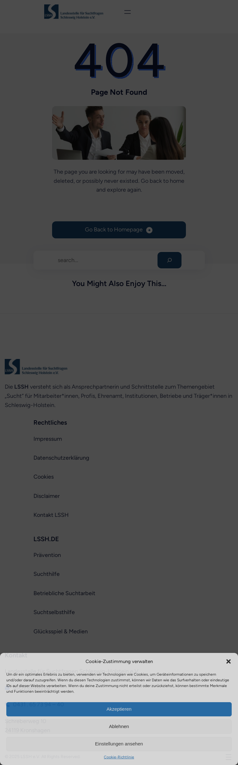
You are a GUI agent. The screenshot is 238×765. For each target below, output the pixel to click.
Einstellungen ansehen (119, 743)
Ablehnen (119, 726)
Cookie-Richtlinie (119, 757)
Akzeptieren (118, 709)
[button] (228, 661)
